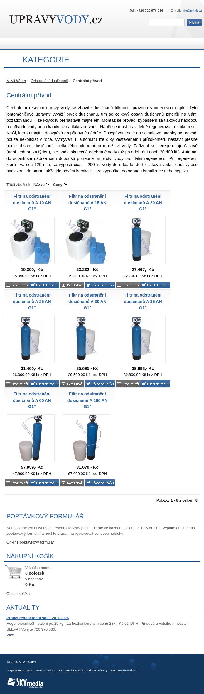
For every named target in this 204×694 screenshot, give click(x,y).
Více (10, 635)
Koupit (44, 285)
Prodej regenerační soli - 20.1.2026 (37, 618)
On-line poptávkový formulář (30, 542)
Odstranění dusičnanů (49, 81)
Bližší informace (17, 285)
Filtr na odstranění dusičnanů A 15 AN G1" (87, 202)
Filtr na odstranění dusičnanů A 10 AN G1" (32, 202)
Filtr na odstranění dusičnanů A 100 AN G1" (87, 400)
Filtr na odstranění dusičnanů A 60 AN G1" (32, 400)
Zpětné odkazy (96, 670)
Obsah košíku (18, 593)
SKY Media (15, 679)
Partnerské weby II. (124, 670)
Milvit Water (56, 19)
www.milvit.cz (46, 670)
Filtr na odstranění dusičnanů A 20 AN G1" (143, 202)
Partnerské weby (70, 670)
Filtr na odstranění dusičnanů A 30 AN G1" (87, 301)
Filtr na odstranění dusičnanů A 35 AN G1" (143, 301)
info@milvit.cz (192, 10)
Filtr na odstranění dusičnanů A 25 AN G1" (32, 301)
